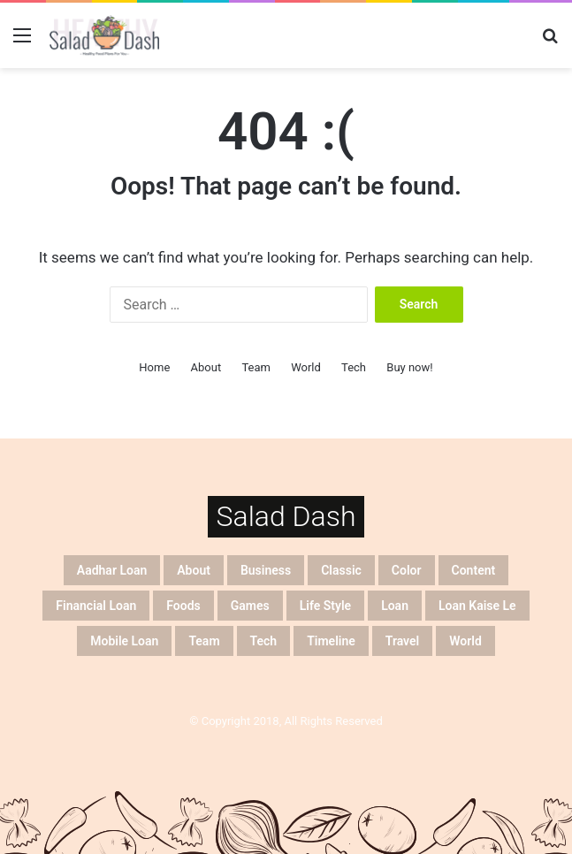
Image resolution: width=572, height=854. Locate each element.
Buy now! (409, 367)
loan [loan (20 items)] (394, 606)
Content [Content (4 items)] (474, 570)
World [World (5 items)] (465, 641)
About (206, 367)
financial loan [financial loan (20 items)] (96, 606)
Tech (353, 367)
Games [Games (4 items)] (250, 606)
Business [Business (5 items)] (265, 570)
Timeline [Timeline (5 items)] (331, 641)
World (306, 367)
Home (154, 367)
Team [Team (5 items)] (203, 641)
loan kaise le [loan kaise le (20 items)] (477, 606)
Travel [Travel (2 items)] (402, 641)
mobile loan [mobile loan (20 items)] (124, 641)
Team (256, 367)
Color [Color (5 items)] (407, 570)
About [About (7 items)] (193, 570)
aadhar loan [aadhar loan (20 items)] (112, 570)
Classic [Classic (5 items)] (341, 570)
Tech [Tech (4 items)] (264, 641)
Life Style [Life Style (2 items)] (325, 606)
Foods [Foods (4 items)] (183, 606)
